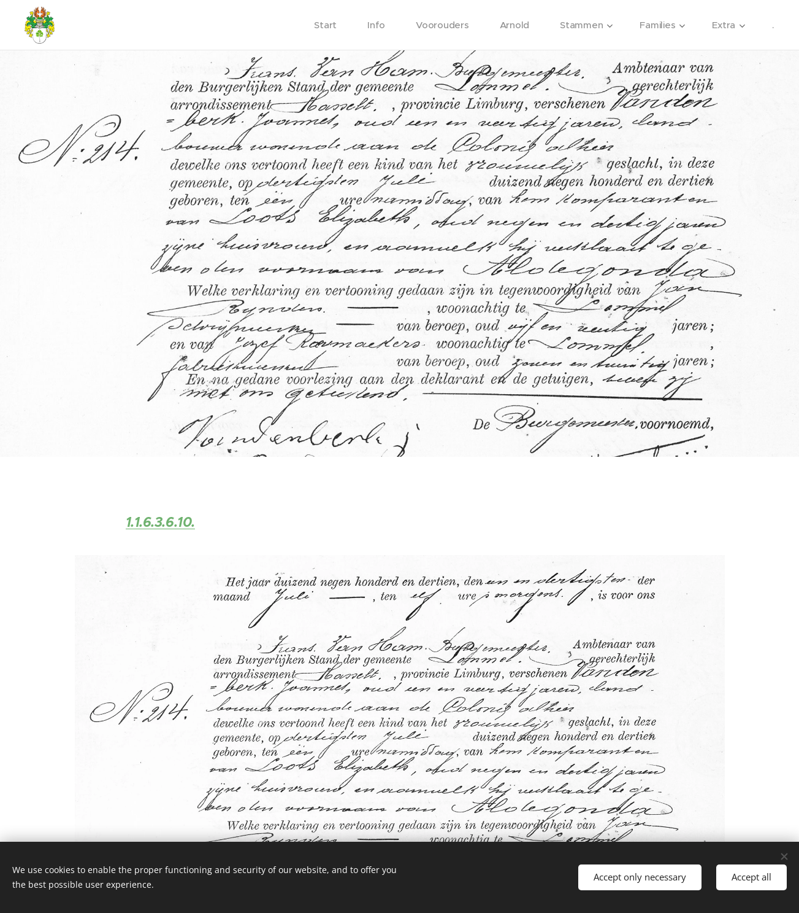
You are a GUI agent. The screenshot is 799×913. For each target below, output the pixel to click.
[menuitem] (325, 25)
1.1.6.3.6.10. (159, 522)
